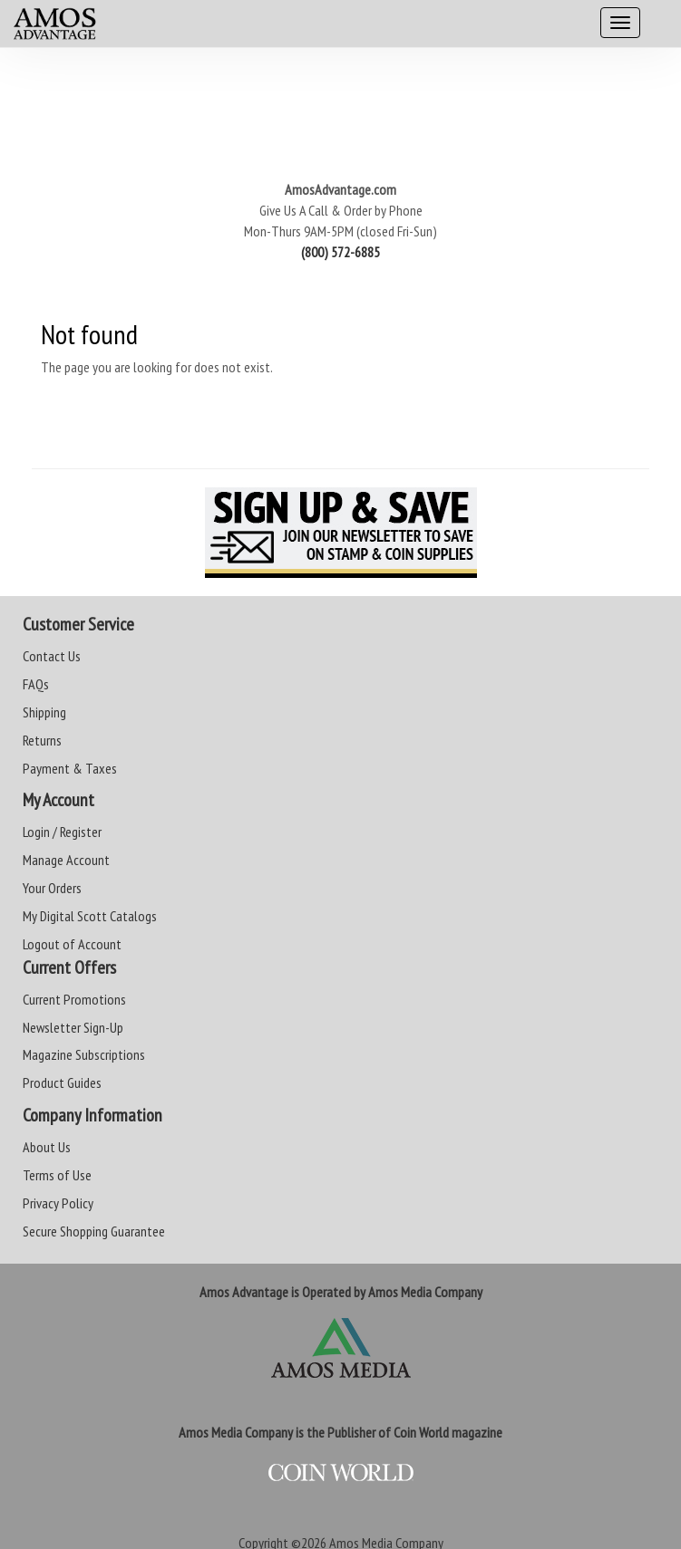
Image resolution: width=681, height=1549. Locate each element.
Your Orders (52, 888)
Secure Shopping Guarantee (94, 1231)
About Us (47, 1147)
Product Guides (62, 1082)
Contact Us (52, 656)
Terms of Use (57, 1175)
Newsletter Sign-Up (73, 1027)
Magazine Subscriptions (84, 1054)
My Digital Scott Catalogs (90, 916)
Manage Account (66, 860)
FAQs (36, 684)
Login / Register (62, 832)
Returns (42, 740)
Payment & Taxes (70, 768)
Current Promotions (74, 999)
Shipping (44, 712)
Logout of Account (72, 944)
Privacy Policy (58, 1203)
